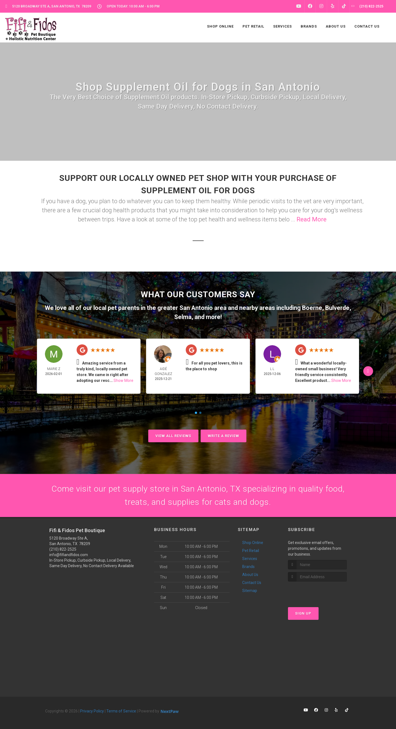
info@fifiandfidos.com (68, 555)
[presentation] (317, 591)
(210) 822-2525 (62, 549)
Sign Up (303, 613)
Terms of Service (121, 711)
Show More (123, 380)
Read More (312, 219)
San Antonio (196, 307)
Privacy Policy (92, 711)
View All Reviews (173, 436)
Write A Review (223, 436)
